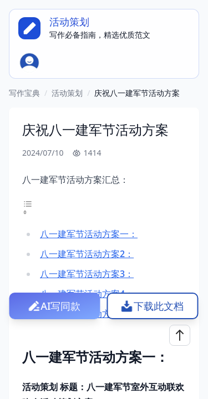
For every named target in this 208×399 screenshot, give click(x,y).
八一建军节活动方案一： (89, 234)
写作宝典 (24, 93)
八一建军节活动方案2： (87, 254)
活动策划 (67, 93)
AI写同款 (60, 306)
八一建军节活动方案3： (87, 274)
